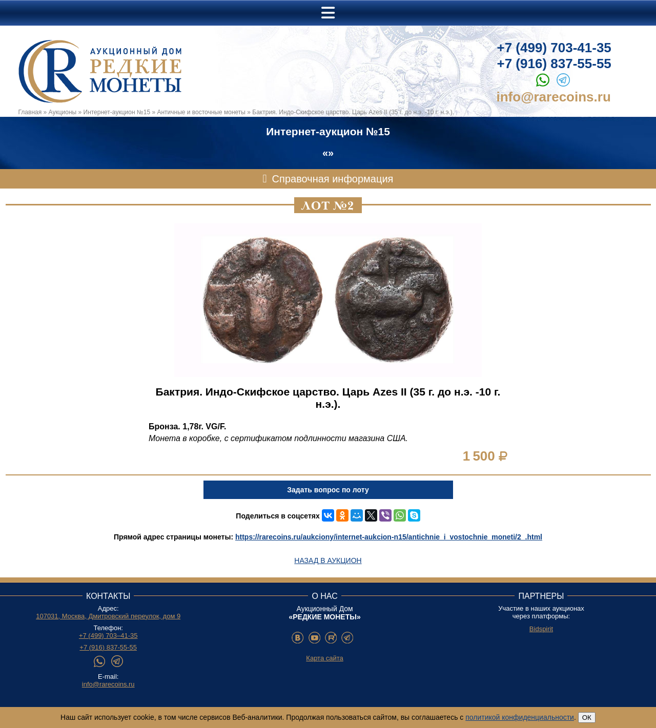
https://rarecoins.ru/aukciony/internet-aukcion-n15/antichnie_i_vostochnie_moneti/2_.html (388, 537)
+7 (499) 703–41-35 (108, 635)
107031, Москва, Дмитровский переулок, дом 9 (108, 616)
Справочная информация (333, 178)
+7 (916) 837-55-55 (554, 63)
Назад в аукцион (327, 560)
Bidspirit (541, 629)
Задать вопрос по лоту (327, 490)
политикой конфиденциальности (519, 717)
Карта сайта (324, 658)
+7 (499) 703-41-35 (554, 47)
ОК (586, 717)
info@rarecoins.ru (554, 97)
